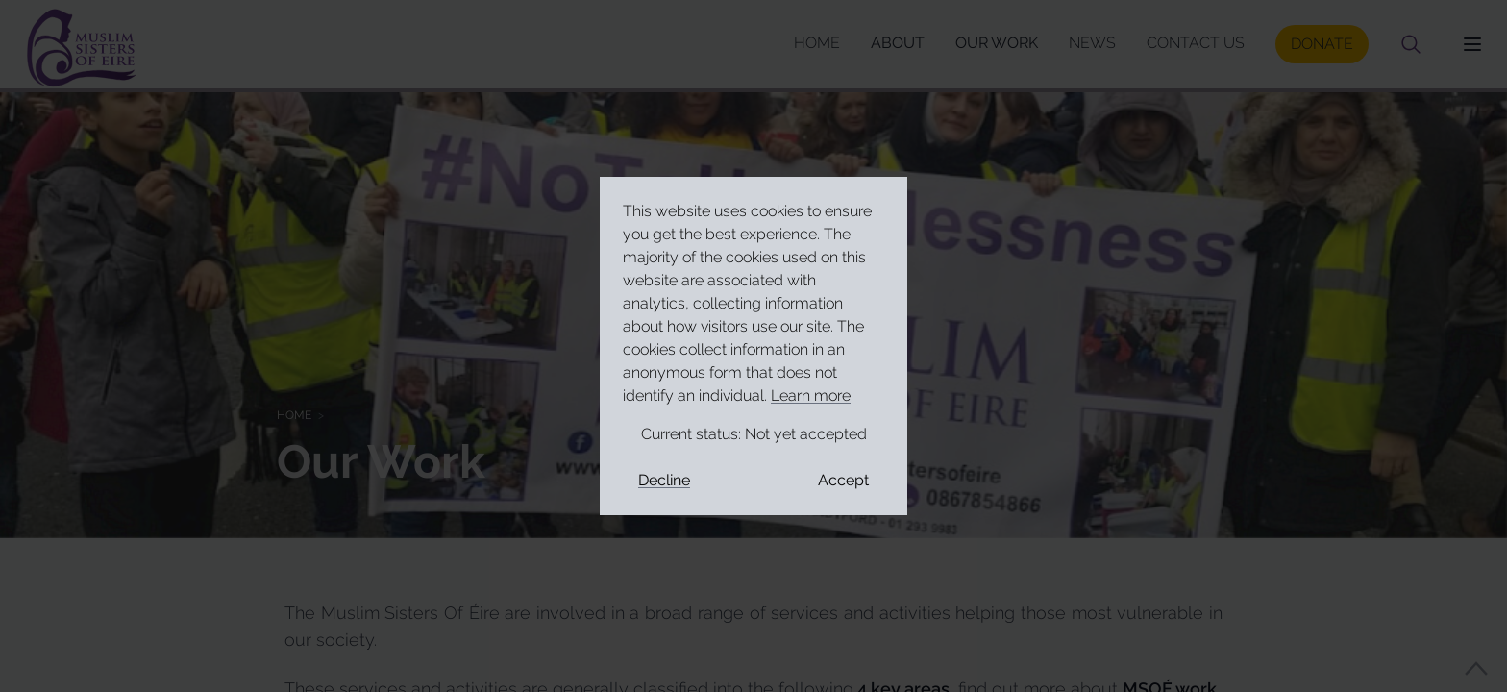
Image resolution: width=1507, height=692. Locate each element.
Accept (843, 480)
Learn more (811, 395)
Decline (664, 480)
